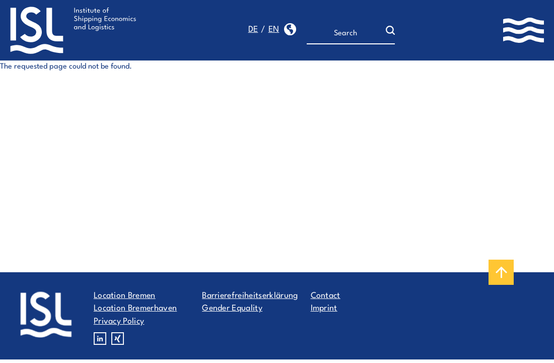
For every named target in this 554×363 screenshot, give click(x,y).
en (274, 30)
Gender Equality (232, 309)
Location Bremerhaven (135, 309)
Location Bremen (125, 296)
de (253, 30)
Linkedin (100, 338)
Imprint (324, 309)
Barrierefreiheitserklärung (250, 296)
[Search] (346, 33)
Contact (325, 296)
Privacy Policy (119, 322)
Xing (117, 338)
